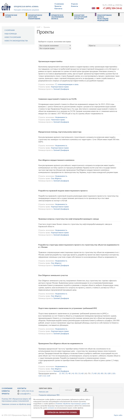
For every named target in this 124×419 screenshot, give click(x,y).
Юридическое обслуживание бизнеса (57, 17)
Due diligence (56, 178)
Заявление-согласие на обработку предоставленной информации (25, 404)
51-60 (81, 373)
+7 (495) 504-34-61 (112, 8)
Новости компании (13, 37)
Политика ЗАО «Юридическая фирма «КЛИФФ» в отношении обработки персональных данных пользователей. (27, 400)
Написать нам (43, 392)
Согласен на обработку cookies (62, 412)
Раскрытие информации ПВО (49, 395)
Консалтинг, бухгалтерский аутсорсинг (80, 17)
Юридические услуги (11, 16)
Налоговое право (58, 119)
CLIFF (38, 27)
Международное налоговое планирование (35, 17)
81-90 (100, 373)
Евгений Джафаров (61, 89)
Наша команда (11, 34)
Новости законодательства (16, 41)
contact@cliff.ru (25, 394)
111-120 (46, 376)
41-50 (74, 373)
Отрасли (74, 4)
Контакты (58, 8)
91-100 (108, 373)
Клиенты (74, 6)
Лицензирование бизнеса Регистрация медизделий (104, 17)
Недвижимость (61, 117)
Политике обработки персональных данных (71, 404)
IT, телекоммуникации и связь (67, 84)
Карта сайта (118, 415)
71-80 (94, 373)
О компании (59, 4)
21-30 (61, 373)
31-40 (68, 373)
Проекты (58, 6)
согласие (51, 408)
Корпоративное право (60, 87)
